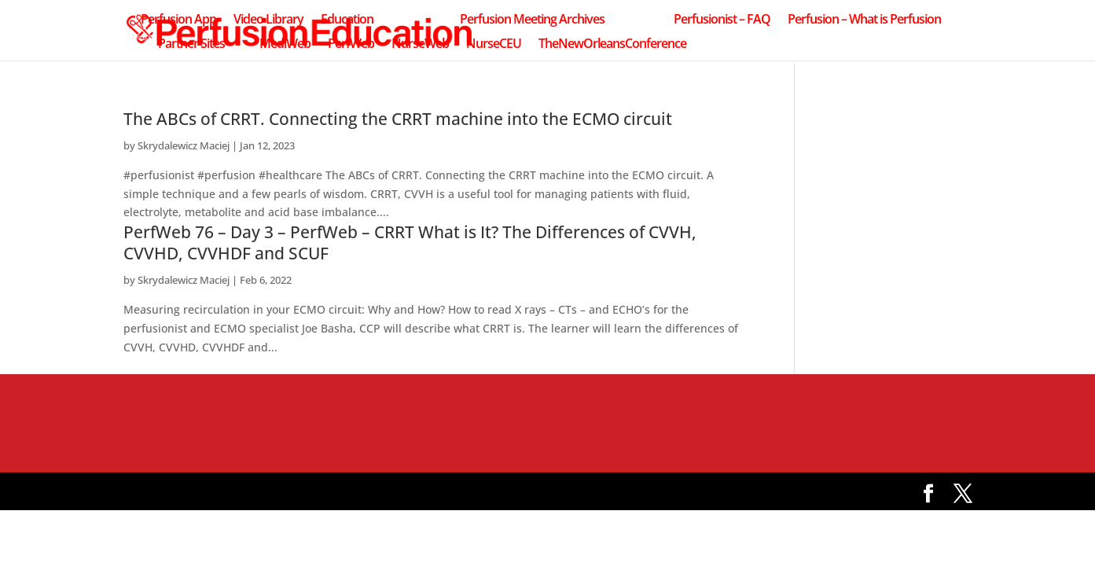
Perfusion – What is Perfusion (864, 20)
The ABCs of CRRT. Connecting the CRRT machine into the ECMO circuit (397, 119)
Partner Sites (191, 45)
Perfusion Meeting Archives (532, 20)
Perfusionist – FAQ (722, 20)
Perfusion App (178, 20)
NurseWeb (420, 45)
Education (347, 20)
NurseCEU (493, 45)
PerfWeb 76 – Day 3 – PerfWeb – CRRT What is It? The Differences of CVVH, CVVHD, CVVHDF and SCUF (409, 242)
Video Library (268, 20)
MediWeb (284, 45)
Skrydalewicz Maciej (184, 145)
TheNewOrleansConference (612, 45)
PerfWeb (351, 45)
